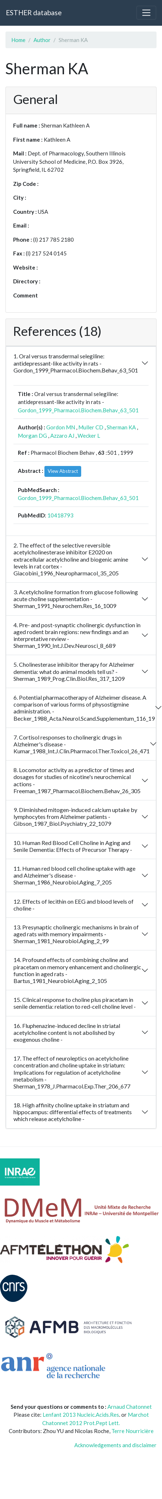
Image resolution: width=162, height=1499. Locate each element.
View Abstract (63, 471)
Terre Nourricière (132, 1431)
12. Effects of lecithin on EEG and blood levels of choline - (73, 905)
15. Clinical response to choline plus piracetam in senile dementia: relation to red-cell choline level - (74, 1003)
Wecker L (89, 435)
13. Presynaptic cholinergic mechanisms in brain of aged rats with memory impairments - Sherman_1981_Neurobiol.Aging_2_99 (76, 934)
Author (42, 40)
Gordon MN (60, 427)
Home (18, 40)
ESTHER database (34, 12)
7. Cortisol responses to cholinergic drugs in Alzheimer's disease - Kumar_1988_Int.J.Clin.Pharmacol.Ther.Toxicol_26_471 (81, 744)
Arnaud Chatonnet (129, 1406)
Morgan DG (32, 435)
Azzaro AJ (62, 435)
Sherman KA (121, 427)
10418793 (60, 515)
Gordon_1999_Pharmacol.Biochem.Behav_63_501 (78, 410)
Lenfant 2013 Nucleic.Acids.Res (81, 1414)
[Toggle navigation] (146, 13)
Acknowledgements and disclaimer (115, 1445)
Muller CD (90, 427)
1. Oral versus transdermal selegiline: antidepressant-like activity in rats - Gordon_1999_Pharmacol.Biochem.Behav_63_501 (75, 363)
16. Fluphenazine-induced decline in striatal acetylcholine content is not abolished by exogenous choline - (66, 1032)
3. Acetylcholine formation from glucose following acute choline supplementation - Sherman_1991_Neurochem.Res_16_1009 (75, 598)
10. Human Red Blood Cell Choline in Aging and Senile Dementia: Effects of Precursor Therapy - (72, 846)
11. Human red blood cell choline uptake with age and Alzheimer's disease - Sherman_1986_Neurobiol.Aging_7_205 (74, 875)
